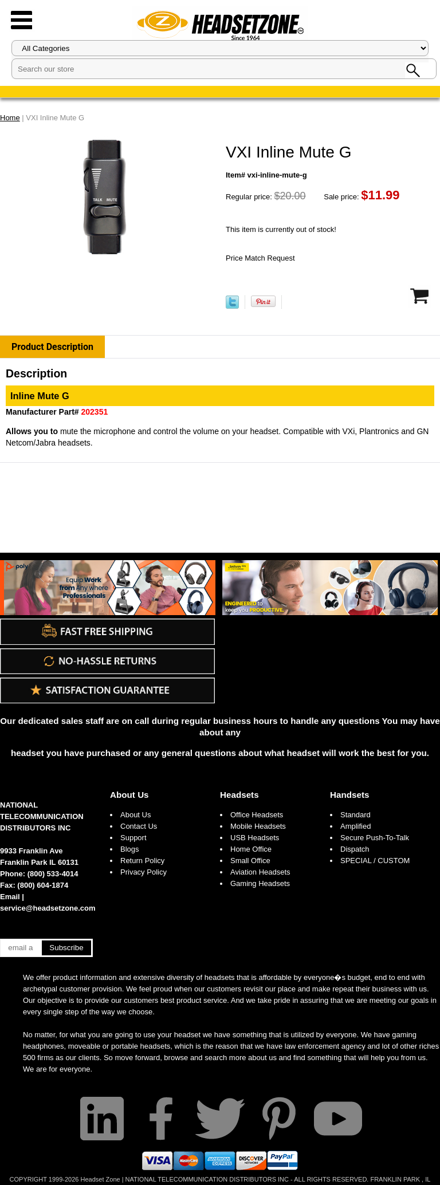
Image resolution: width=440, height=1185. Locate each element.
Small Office (250, 860)
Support (133, 837)
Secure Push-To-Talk (374, 837)
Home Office (251, 849)
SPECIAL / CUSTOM (375, 860)
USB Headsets (254, 837)
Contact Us (138, 826)
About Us (129, 795)
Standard (355, 814)
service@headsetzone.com (48, 908)
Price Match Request (260, 258)
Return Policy (142, 860)
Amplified (355, 826)
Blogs (129, 849)
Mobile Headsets (258, 826)
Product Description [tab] (52, 346)
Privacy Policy (143, 872)
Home (10, 117)
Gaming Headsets (260, 883)
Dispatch (355, 849)
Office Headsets (256, 814)
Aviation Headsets (260, 872)
